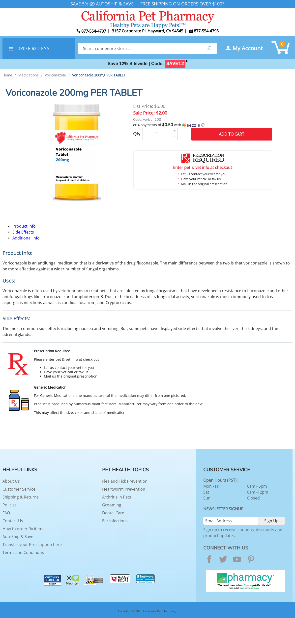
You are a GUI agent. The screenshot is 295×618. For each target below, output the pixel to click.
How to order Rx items (23, 528)
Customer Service (18, 489)
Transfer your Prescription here (32, 544)
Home (7, 75)
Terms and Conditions (23, 552)
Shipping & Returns (20, 497)
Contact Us (12, 520)
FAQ (6, 513)
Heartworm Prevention (123, 489)
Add (231, 134)
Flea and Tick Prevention (125, 481)
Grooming (111, 505)
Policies (9, 505)
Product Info (24, 226)
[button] (202, 124)
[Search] (139, 48)
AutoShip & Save (17, 536)
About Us (11, 481)
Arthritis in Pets (116, 497)
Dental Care (113, 513)
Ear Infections (115, 520)
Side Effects (23, 232)
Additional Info (26, 238)
